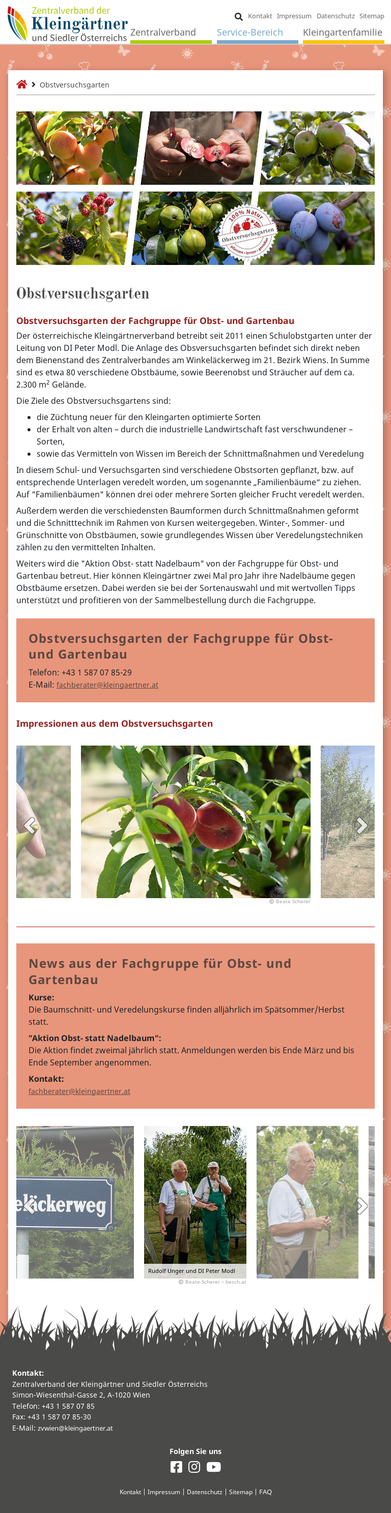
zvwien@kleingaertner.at (80, 1427)
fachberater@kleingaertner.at (114, 684)
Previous (29, 825)
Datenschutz (336, 16)
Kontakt (260, 16)
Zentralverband (164, 33)
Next (362, 825)
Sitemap (372, 16)
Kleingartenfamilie (343, 33)
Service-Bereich (250, 33)
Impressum (294, 16)
